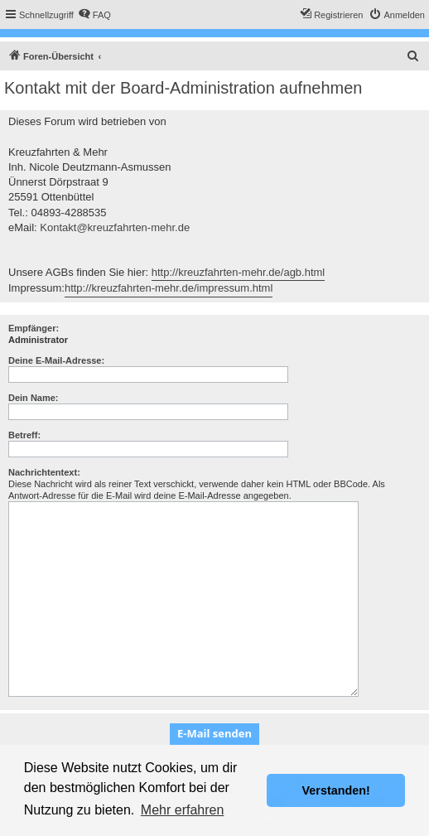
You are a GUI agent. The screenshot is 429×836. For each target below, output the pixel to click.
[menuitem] (94, 15)
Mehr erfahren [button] (182, 810)
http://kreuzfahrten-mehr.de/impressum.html (168, 288)
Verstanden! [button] (336, 790)
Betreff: (24, 435)
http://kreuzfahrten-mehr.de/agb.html (238, 272)
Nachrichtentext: (44, 472)
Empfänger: (33, 328)
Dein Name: (33, 398)
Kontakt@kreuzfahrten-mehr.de (115, 227)
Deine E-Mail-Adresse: (56, 360)
